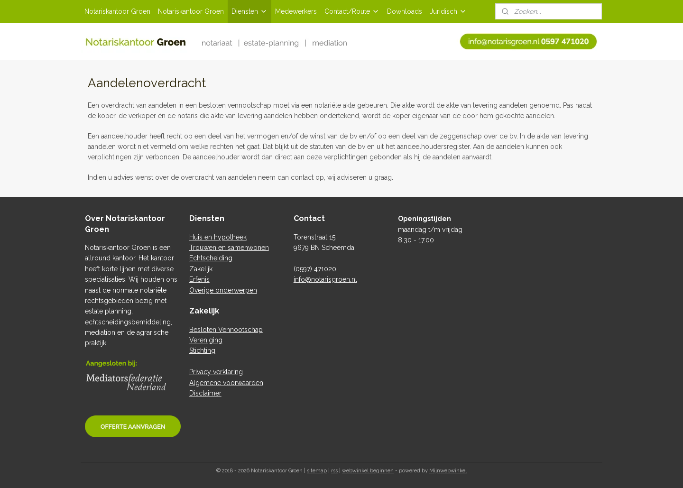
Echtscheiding (210, 258)
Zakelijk (200, 269)
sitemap (317, 471)
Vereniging (205, 340)
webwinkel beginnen (368, 471)
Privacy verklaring (216, 372)
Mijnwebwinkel (448, 471)
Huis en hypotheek (218, 237)
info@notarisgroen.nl (325, 279)
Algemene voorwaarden (226, 383)
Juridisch (448, 11)
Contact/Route (351, 11)
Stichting (202, 350)
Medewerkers (296, 11)
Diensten (249, 11)
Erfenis (199, 279)
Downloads (404, 11)
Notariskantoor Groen (117, 11)
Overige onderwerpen (223, 290)
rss (334, 471)
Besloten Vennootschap (226, 329)
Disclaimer (205, 393)
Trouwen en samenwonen (229, 247)
